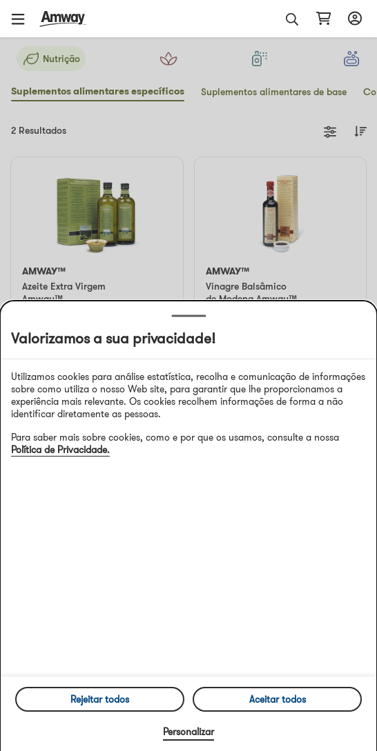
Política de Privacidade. (60, 449)
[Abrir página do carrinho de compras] (323, 18)
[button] (23, 18)
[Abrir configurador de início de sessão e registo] (353, 18)
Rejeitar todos (99, 699)
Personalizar (188, 731)
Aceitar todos (277, 699)
